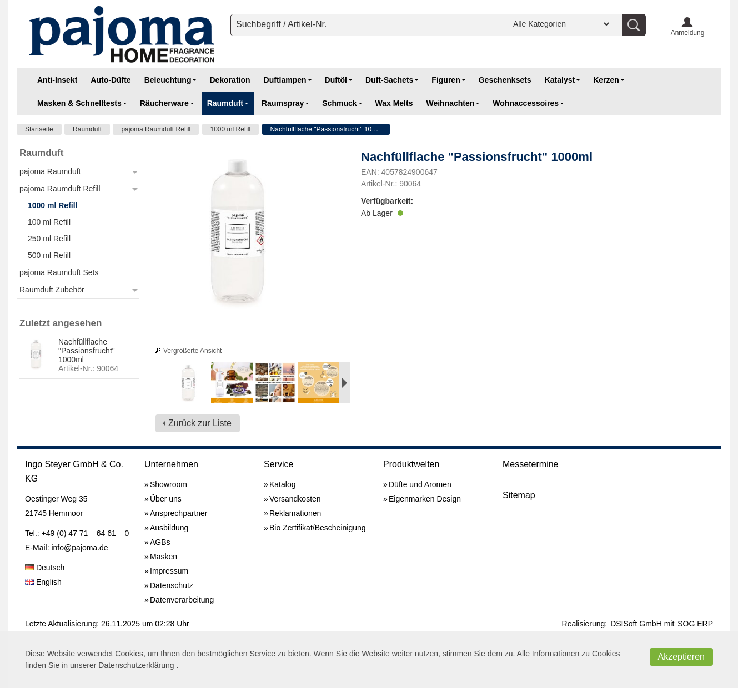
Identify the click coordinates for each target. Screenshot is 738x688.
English (43, 582)
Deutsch (44, 567)
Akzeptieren (681, 656)
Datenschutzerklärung (136, 665)
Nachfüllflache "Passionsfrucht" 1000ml (328, 129)
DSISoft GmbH (636, 623)
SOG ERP (695, 623)
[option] (188, 384)
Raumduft (87, 129)
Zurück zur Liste (200, 423)
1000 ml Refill (230, 129)
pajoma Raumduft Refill (155, 129)
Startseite (39, 129)
